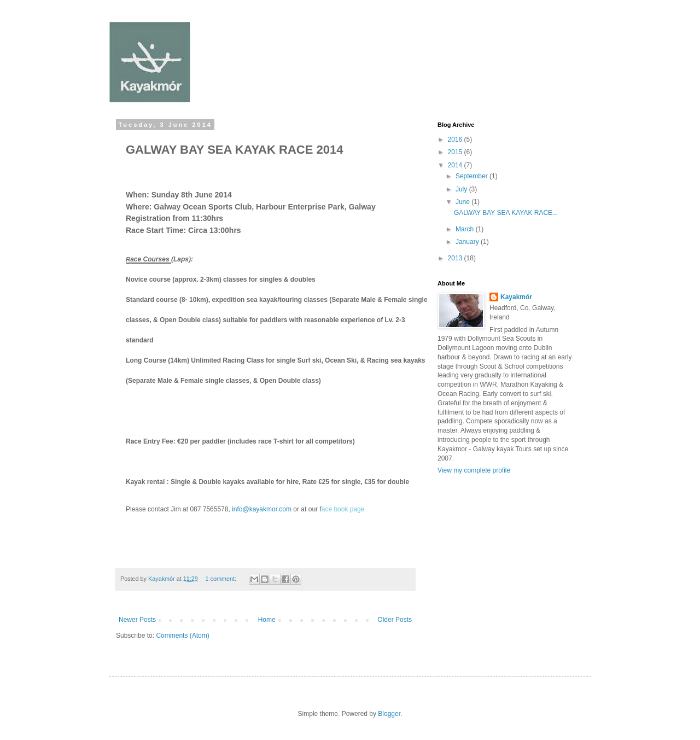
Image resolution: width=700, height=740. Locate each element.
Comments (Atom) (182, 635)
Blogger (389, 714)
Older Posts (394, 620)
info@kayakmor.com (261, 509)
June (463, 202)
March (466, 229)
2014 (456, 165)
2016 (456, 139)
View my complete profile (474, 470)
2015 (456, 152)
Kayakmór (516, 297)
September (472, 176)
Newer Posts (137, 620)
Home (267, 620)
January (468, 242)
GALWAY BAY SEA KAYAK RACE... (506, 213)
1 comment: (221, 578)
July (462, 189)
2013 (456, 258)
